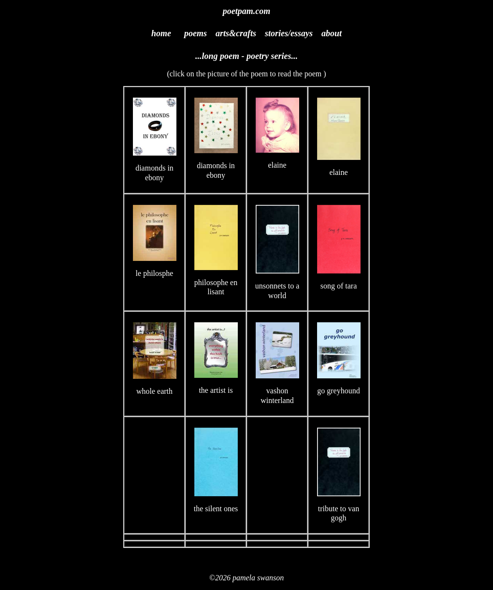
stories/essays (289, 33)
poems (195, 33)
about (331, 33)
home (161, 33)
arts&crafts (236, 33)
